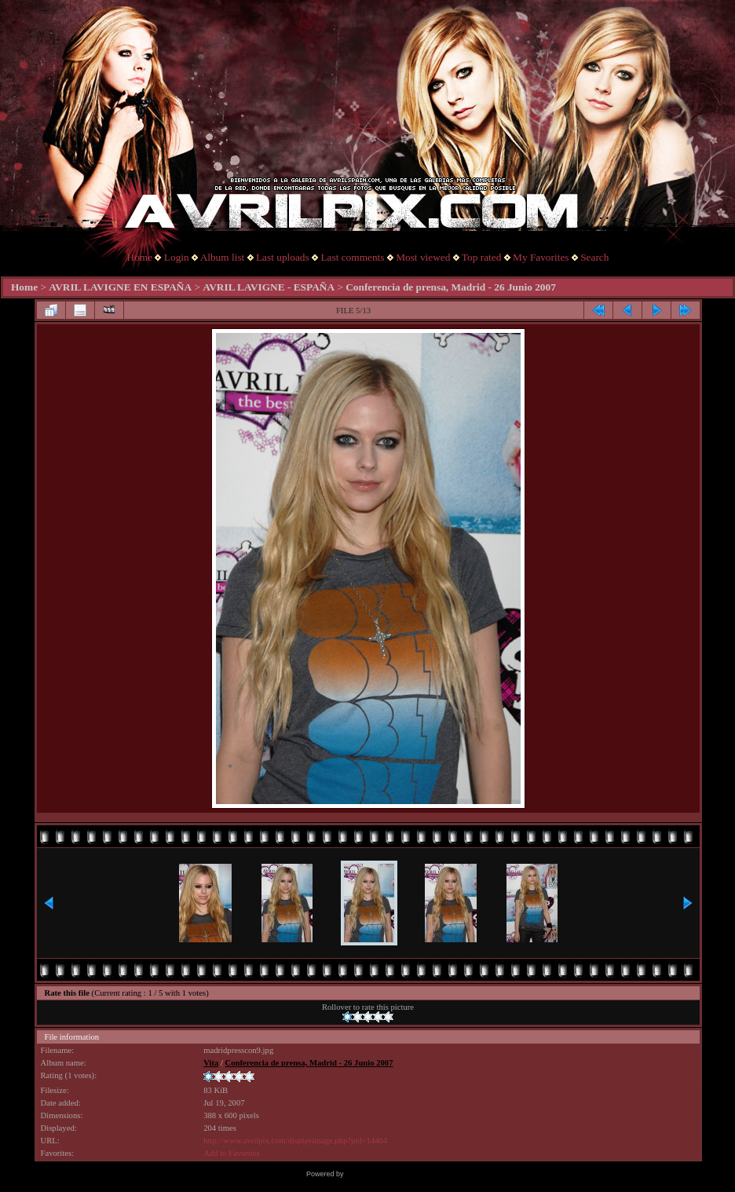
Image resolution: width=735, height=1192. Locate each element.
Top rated (482, 257)
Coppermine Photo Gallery (387, 1174)
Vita (210, 1063)
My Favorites (541, 257)
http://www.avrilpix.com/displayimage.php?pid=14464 (295, 1140)
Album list (222, 257)
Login (176, 257)
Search (594, 257)
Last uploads (282, 257)
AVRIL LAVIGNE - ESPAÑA (269, 287)
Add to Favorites (231, 1153)
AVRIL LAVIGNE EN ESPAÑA (120, 287)
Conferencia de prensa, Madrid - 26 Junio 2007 (451, 287)
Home (140, 257)
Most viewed (423, 257)
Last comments (352, 257)
